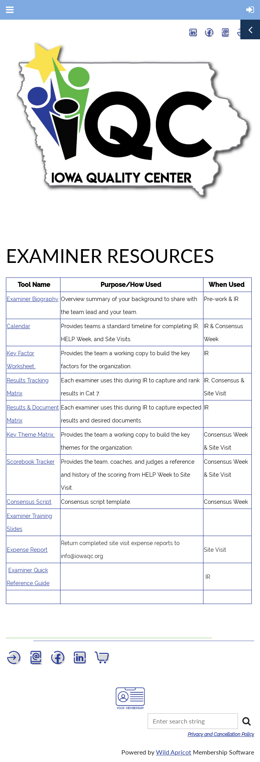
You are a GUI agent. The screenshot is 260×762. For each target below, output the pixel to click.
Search (246, 721)
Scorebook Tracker (31, 462)
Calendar (18, 326)
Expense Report (27, 550)
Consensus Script (29, 502)
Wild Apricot (173, 752)
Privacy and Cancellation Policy (221, 734)
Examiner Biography (33, 299)
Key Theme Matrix (31, 434)
